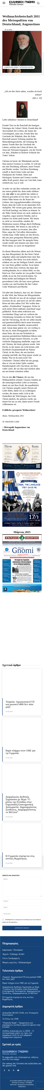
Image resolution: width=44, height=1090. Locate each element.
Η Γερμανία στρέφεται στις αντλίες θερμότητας (20, 857)
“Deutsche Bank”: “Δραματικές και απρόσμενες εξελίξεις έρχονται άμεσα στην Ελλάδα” (21, 1025)
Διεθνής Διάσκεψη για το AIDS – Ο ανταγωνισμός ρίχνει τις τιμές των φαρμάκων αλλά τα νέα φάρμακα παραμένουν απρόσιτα (18, 1034)
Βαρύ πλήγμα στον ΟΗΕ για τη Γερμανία (20, 752)
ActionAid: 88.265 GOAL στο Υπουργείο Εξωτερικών (20, 1014)
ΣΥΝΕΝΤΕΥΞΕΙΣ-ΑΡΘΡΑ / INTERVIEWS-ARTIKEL (19, 67)
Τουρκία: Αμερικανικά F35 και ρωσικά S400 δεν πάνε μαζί (20, 704)
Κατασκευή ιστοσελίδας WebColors (26, 1086)
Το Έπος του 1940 (10, 1019)
